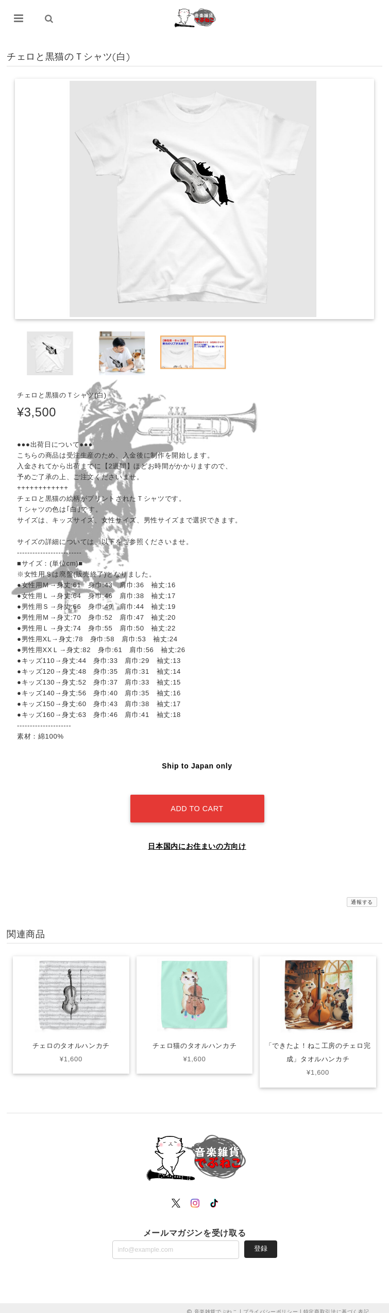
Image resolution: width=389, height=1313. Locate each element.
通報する (362, 895)
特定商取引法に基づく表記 (336, 1304)
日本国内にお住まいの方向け (197, 839)
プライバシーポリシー (270, 1304)
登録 (260, 1241)
